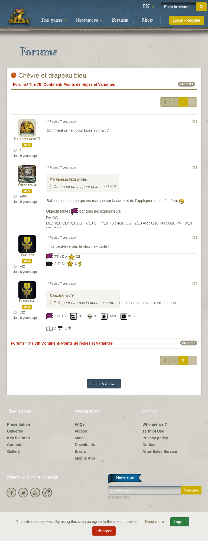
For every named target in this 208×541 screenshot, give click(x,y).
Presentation (18, 424)
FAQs (80, 424)
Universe (15, 431)
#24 (194, 283)
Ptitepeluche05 (27, 139)
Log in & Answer (104, 384)
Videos (81, 431)
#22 (194, 167)
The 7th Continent (45, 84)
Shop (147, 20)
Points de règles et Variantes (89, 84)
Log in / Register (186, 20)
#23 (194, 237)
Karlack (27, 255)
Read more (155, 521)
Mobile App (85, 458)
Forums (120, 20)
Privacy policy (155, 438)
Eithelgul (27, 301)
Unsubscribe (118, 497)
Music (80, 438)
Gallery (13, 451)
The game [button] (54, 20)
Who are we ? (154, 424)
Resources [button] (89, 20)
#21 (194, 121)
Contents (15, 445)
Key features (18, 438)
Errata (80, 451)
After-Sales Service (159, 451)
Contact (149, 445)
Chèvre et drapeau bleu (48, 75)
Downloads (85, 445)
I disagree (104, 531)
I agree (180, 522)
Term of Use (153, 431)
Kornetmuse (27, 185)
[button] (148, 7)
